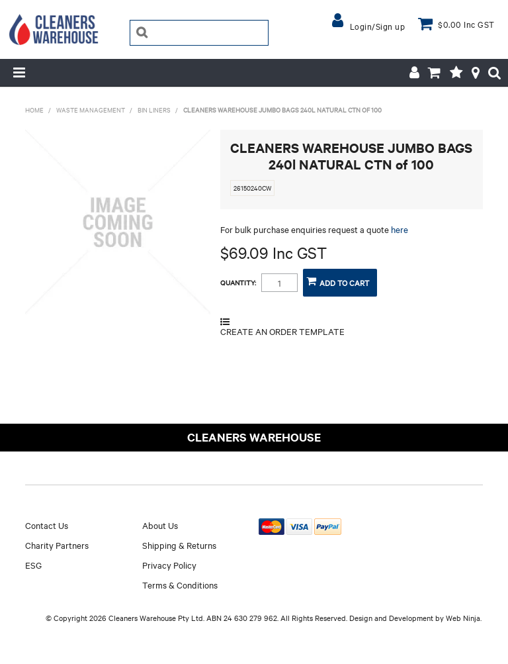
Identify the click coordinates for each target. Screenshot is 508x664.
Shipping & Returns (179, 545)
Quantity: (238, 283)
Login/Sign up (377, 26)
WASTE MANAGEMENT (90, 110)
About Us (160, 525)
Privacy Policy (169, 565)
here (399, 229)
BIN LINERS (154, 110)
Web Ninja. (464, 617)
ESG (33, 565)
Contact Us (46, 525)
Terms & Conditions (180, 585)
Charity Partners (57, 545)
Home (34, 110)
